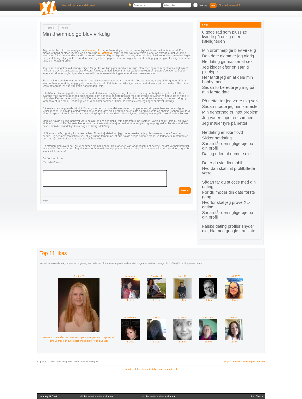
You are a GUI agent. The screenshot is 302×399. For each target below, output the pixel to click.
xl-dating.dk (249, 361)
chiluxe (156, 317)
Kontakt (261, 361)
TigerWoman (130, 317)
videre (65, 28)
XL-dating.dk (92, 50)
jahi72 (208, 276)
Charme (182, 317)
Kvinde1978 (234, 276)
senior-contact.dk (147, 369)
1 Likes (130, 298)
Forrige (50, 28)
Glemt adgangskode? (229, 5)
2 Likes (156, 340)
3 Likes (130, 340)
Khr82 (234, 317)
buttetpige (130, 276)
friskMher (208, 317)
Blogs (227, 361)
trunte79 (182, 276)
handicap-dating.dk (167, 369)
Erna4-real (156, 276)
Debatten (236, 361)
